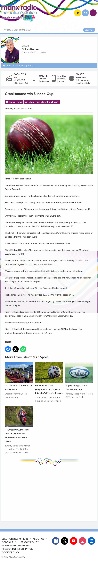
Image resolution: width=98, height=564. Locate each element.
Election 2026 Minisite (15, 538)
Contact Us (9, 542)
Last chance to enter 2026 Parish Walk (19, 376)
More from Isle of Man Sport (43, 101)
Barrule (10, 65)
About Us (38, 538)
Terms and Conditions (16, 545)
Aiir (24, 557)
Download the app (61, 79)
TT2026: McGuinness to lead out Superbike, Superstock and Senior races (19, 424)
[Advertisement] (51, 491)
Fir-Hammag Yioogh (24, 65)
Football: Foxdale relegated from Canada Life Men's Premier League (49, 378)
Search (89, 29)
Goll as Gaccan (30, 49)
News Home (15, 101)
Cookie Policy (10, 552)
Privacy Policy (29, 542)
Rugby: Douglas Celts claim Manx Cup (79, 376)
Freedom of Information (17, 548)
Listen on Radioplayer (44, 79)
